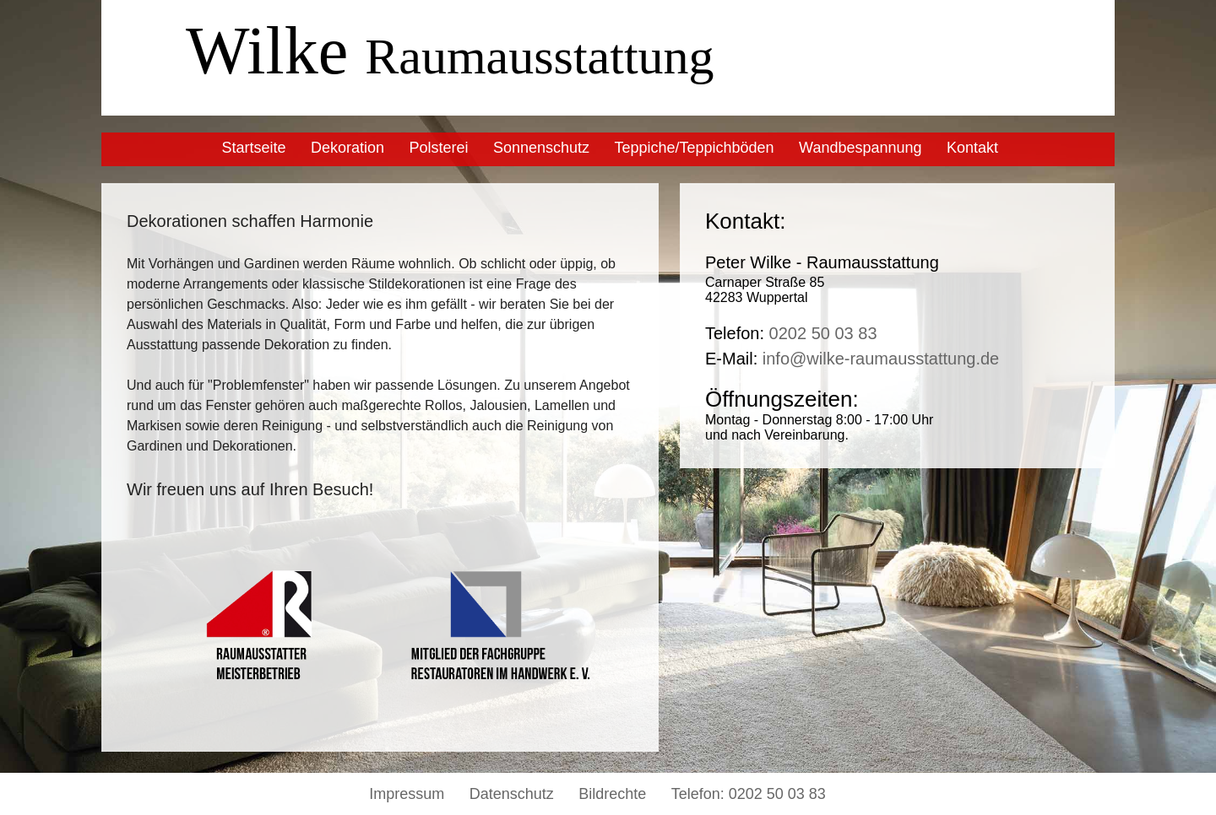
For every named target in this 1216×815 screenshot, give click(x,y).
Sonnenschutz (541, 147)
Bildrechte (612, 793)
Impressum (406, 793)
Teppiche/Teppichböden (694, 147)
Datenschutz (512, 793)
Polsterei (438, 147)
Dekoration (347, 147)
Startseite (253, 147)
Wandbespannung (860, 147)
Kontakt (972, 147)
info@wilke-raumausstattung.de (881, 358)
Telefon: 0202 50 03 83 (748, 793)
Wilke (450, 50)
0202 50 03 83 (823, 333)
